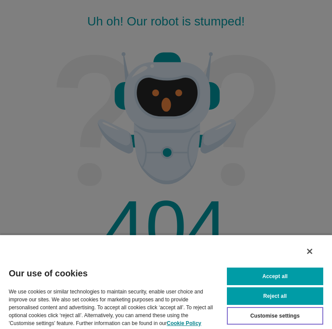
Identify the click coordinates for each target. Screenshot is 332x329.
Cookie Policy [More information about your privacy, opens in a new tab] (184, 323)
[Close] (309, 251)
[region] (166, 281)
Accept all (275, 276)
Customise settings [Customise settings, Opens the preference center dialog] (275, 316)
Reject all (275, 296)
